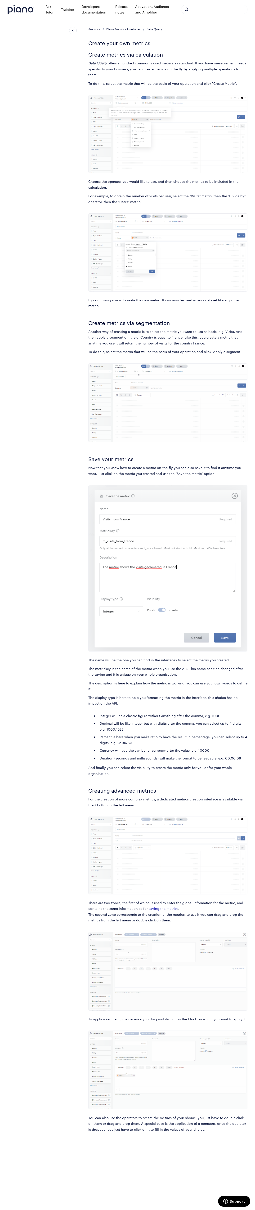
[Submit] (186, 9)
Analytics (94, 29)
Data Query (154, 29)
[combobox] (214, 9)
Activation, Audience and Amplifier (152, 9)
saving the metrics (163, 908)
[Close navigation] (73, 30)
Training (67, 9)
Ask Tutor (49, 9)
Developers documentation (94, 9)
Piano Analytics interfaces (123, 29)
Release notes (121, 9)
